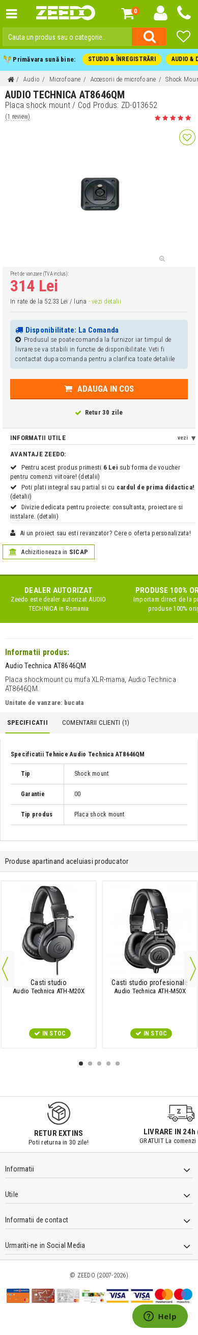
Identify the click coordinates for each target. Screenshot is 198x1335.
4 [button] (108, 1063)
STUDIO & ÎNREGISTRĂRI (122, 59)
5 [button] (118, 1063)
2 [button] (90, 1063)
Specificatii (27, 722)
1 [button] (81, 1063)
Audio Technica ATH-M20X (48, 986)
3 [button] (99, 1063)
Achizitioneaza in (48, 552)
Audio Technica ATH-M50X (150, 986)
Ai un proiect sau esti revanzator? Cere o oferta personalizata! (105, 533)
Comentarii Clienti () (95, 722)
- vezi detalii (104, 301)
